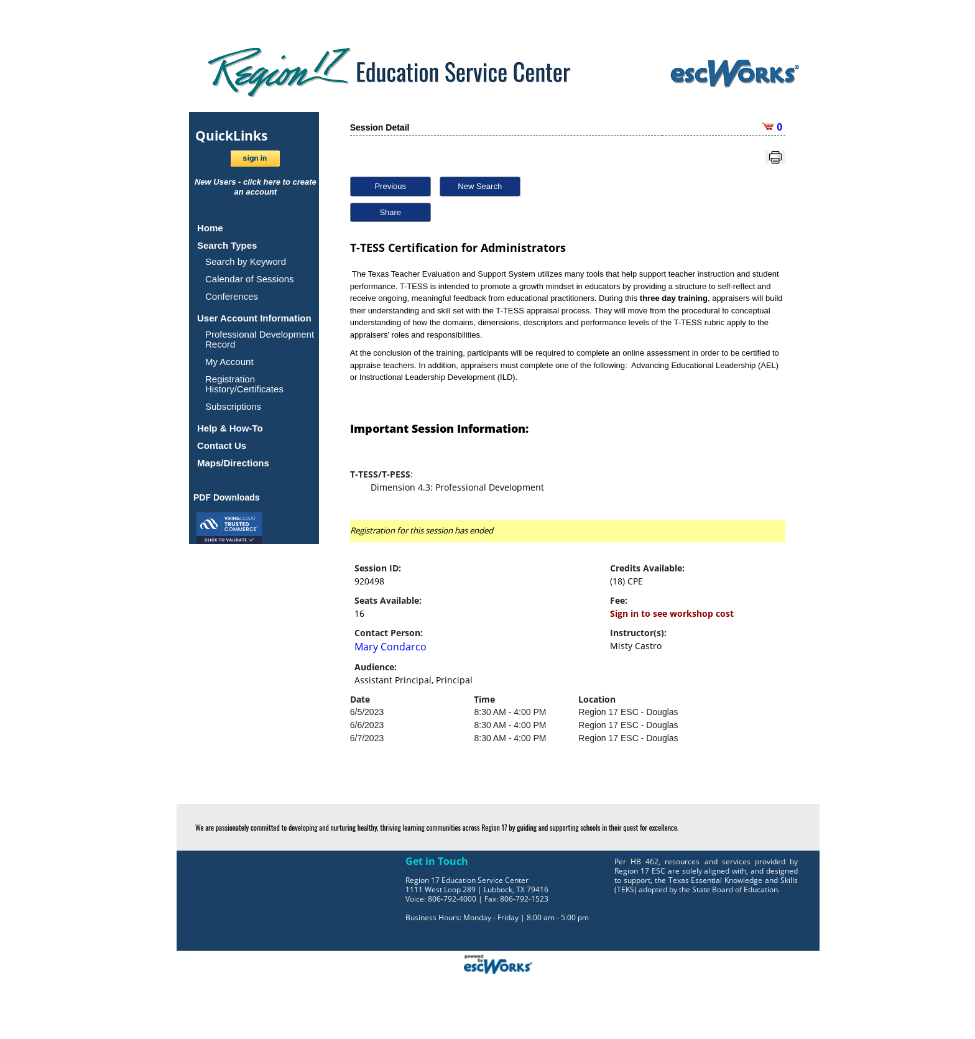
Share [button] (390, 212)
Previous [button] (390, 186)
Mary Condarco (390, 646)
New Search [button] (480, 186)
